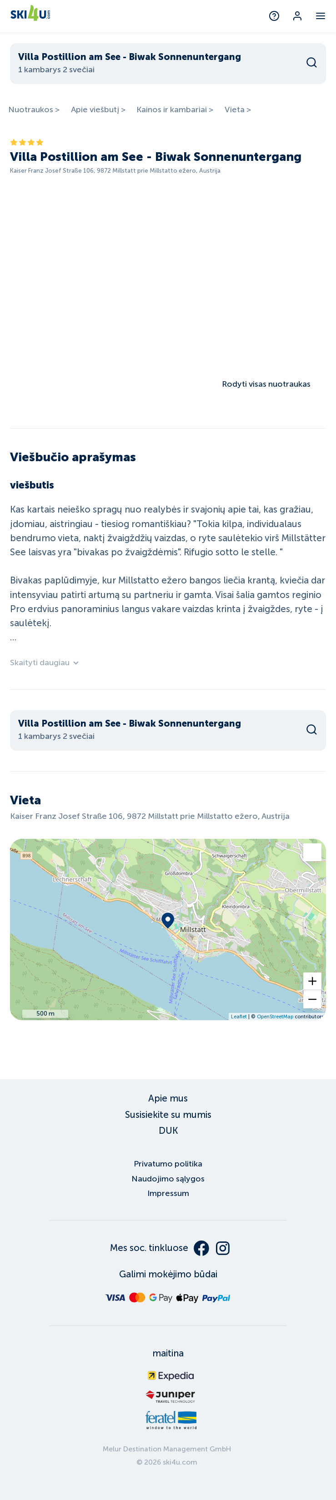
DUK (168, 1131)
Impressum (168, 1193)
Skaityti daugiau (45, 662)
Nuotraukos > (34, 109)
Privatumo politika (168, 1163)
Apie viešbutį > (98, 109)
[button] (312, 981)
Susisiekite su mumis (168, 1115)
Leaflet (239, 1016)
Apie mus (168, 1098)
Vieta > (238, 109)
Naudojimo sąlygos (168, 1178)
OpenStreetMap (275, 1016)
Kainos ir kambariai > (174, 109)
